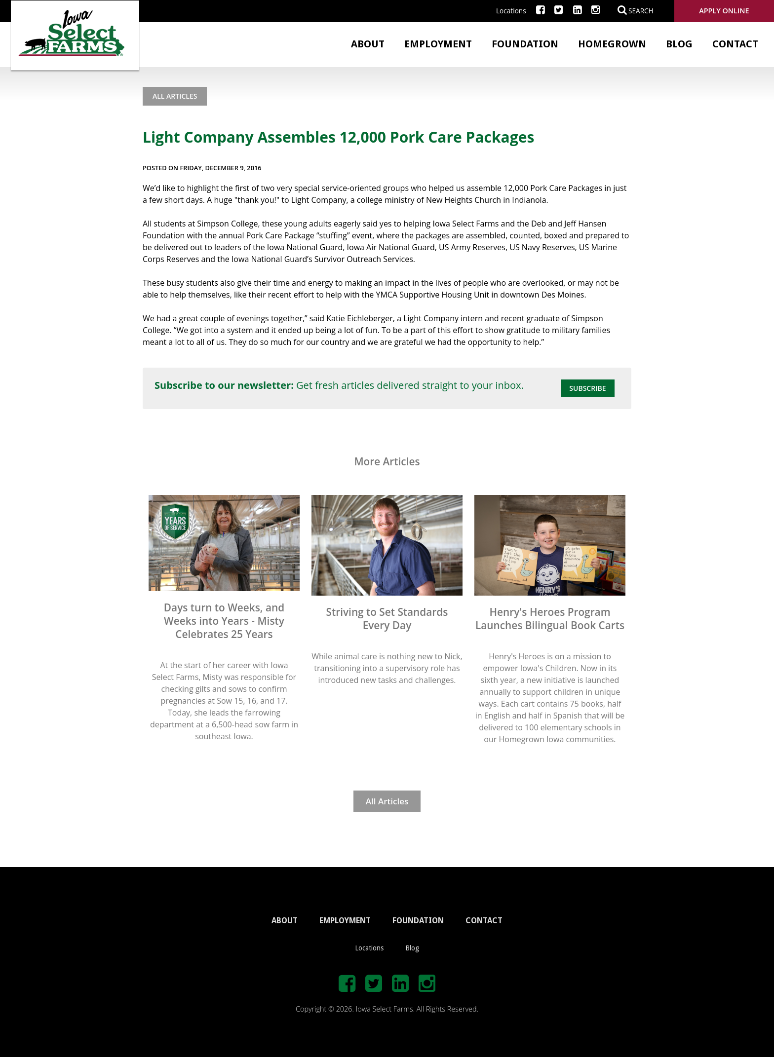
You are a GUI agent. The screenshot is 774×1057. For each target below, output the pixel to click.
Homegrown (612, 44)
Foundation (525, 44)
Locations (511, 10)
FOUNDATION (418, 920)
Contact (735, 44)
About (368, 44)
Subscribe (587, 388)
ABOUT (284, 920)
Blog (679, 44)
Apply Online (724, 10)
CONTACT (484, 920)
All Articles (175, 96)
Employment (438, 44)
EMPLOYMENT (345, 920)
